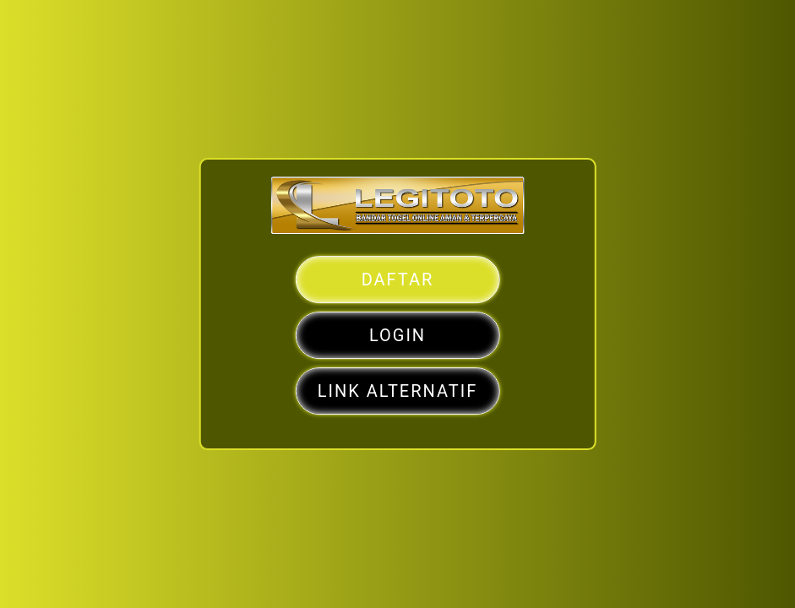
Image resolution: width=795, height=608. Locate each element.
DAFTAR (398, 279)
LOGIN (397, 335)
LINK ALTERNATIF (397, 391)
